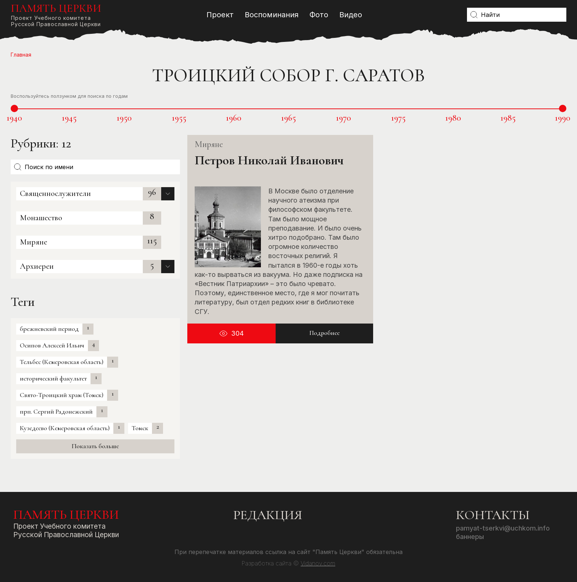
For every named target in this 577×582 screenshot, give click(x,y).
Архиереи (37, 266)
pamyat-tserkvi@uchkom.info (503, 528)
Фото (318, 14)
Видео (350, 14)
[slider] (14, 108)
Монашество (41, 217)
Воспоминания (271, 14)
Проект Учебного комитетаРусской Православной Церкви (56, 14)
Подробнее (324, 333)
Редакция (267, 515)
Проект (220, 14)
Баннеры (470, 536)
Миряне (33, 242)
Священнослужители (55, 193)
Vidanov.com (318, 563)
